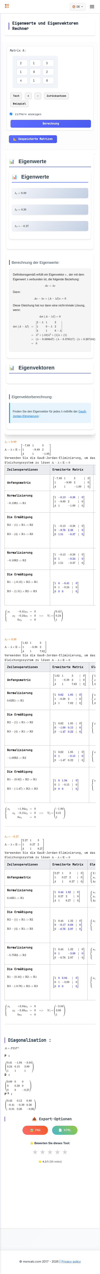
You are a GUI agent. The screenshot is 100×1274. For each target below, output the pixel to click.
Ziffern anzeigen (28, 114)
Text (16, 96)
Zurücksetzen (56, 96)
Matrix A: (18, 50)
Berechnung (51, 123)
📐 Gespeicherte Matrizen (33, 139)
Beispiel (19, 103)
